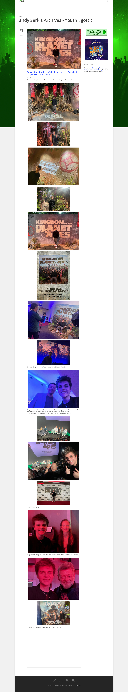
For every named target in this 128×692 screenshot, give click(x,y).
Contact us (77, 685)
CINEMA (29, 77)
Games (96, 6)
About (102, 6)
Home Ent (70, 6)
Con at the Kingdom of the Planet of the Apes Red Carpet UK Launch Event (52, 73)
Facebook (95, 68)
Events (77, 6)
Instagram (87, 70)
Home (58, 6)
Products (83, 6)
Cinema (64, 6)
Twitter (101, 68)
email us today (97, 70)
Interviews (90, 6)
